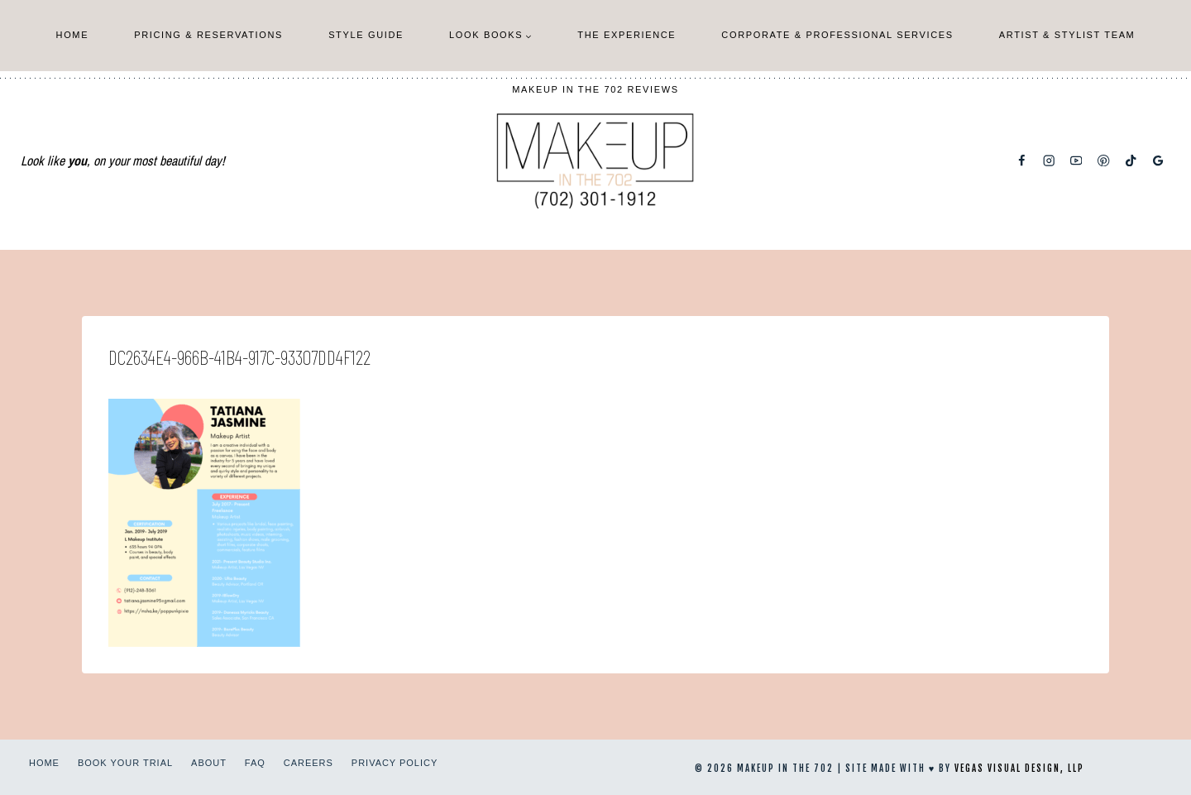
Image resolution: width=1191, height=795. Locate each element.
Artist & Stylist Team (1067, 35)
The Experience (626, 35)
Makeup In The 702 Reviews (595, 89)
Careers (308, 763)
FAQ (255, 763)
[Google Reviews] (1158, 161)
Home (72, 35)
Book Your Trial (125, 763)
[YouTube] (1076, 161)
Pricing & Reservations (208, 35)
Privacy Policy (395, 763)
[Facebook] (1022, 161)
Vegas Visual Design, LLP (1019, 768)
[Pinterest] (1104, 161)
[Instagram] (1049, 161)
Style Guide (366, 35)
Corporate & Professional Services (837, 35)
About (209, 763)
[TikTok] (1131, 161)
